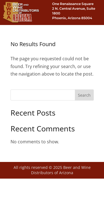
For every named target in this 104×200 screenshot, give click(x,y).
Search (84, 95)
